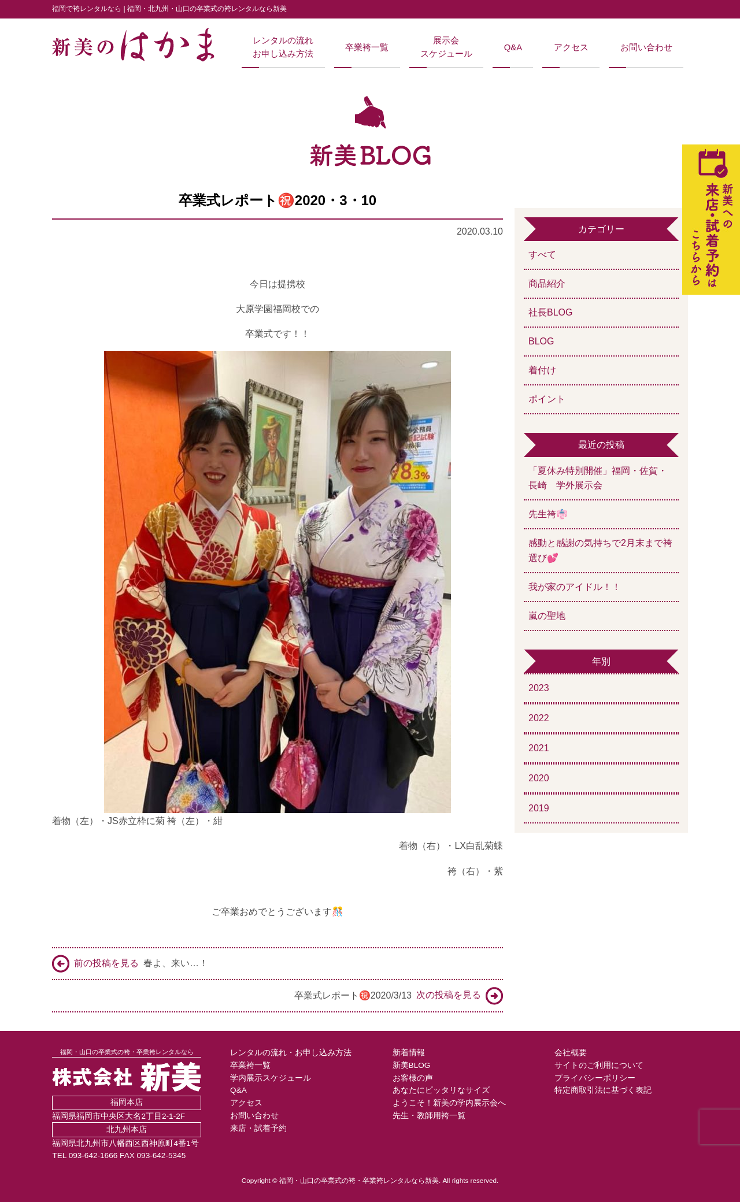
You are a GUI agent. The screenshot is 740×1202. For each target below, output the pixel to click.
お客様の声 (413, 1078)
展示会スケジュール (446, 47)
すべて (542, 254)
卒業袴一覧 (366, 47)
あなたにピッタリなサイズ (441, 1090)
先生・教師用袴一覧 (429, 1115)
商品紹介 (546, 283)
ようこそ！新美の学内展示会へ (449, 1103)
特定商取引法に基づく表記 (603, 1090)
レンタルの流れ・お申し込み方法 (291, 1052)
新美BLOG (412, 1065)
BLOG (541, 341)
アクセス (571, 47)
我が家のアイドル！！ (574, 587)
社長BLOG (550, 312)
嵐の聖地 (546, 616)
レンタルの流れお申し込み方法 (283, 47)
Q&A (513, 47)
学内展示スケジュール (270, 1078)
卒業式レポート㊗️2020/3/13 (398, 996)
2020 (538, 778)
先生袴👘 (548, 514)
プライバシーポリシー (594, 1078)
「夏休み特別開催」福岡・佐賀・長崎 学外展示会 (597, 478)
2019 (538, 808)
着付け (542, 370)
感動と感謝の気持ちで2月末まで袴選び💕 (600, 550)
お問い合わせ (646, 47)
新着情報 (409, 1052)
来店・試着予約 (258, 1128)
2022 (538, 718)
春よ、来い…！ (130, 964)
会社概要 (570, 1052)
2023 (538, 688)
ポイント (546, 399)
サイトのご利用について (598, 1065)
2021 (538, 748)
